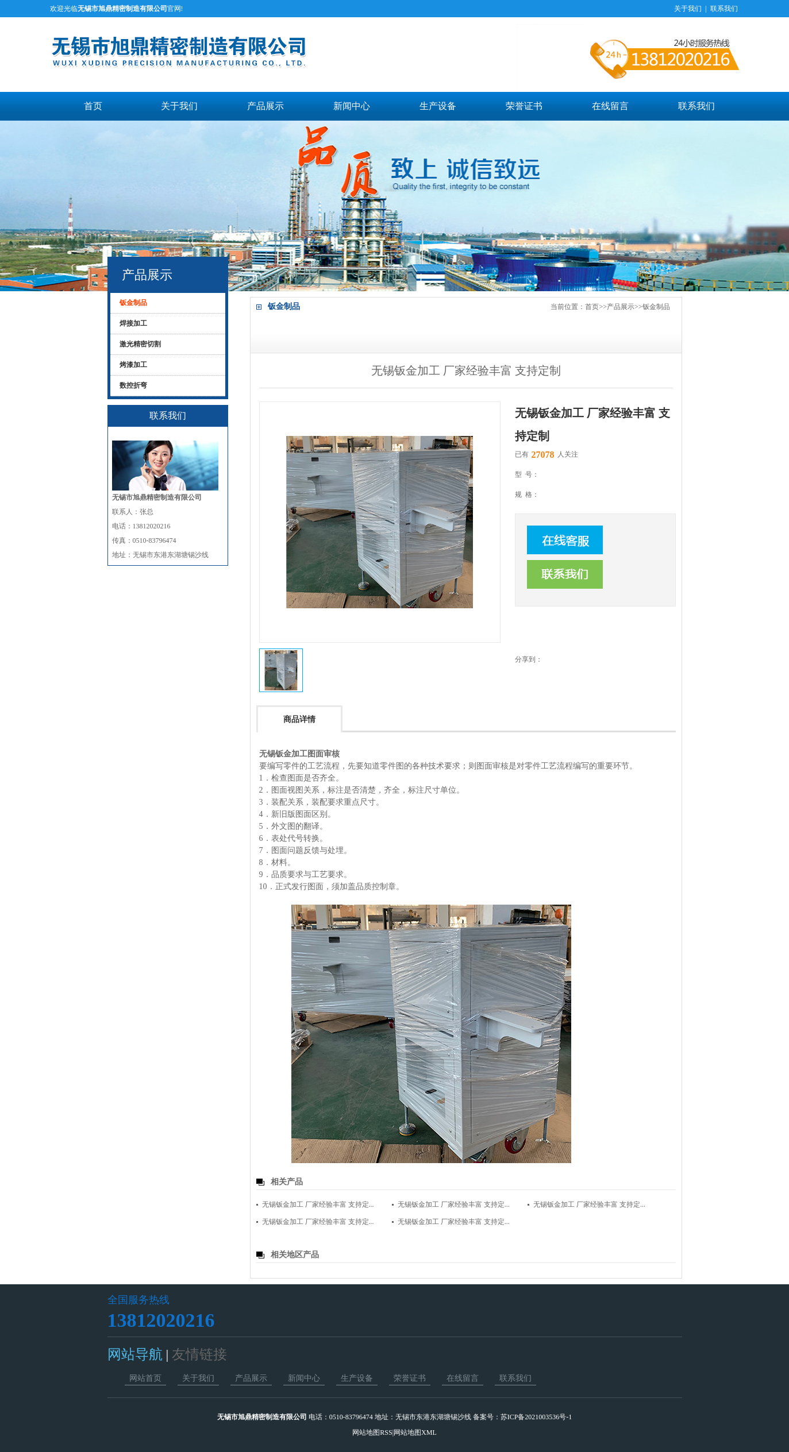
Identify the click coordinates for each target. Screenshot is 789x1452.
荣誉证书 (524, 106)
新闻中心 (351, 106)
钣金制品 (656, 307)
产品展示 (265, 106)
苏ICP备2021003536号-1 (536, 1417)
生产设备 (437, 106)
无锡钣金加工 (283, 754)
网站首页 (145, 1378)
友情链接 (197, 1354)
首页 (93, 106)
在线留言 (610, 106)
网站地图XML (415, 1432)
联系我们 (724, 9)
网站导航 (136, 1354)
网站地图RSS (372, 1432)
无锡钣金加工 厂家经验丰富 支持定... (318, 1204)
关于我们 (688, 9)
